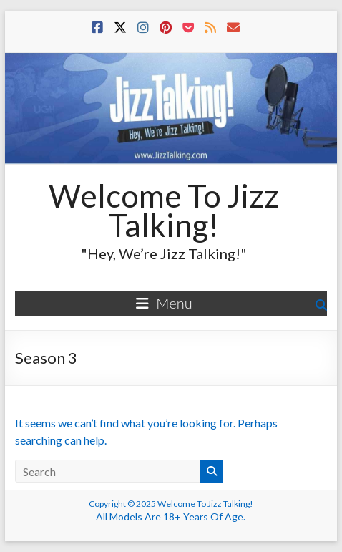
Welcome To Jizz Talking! (164, 210)
